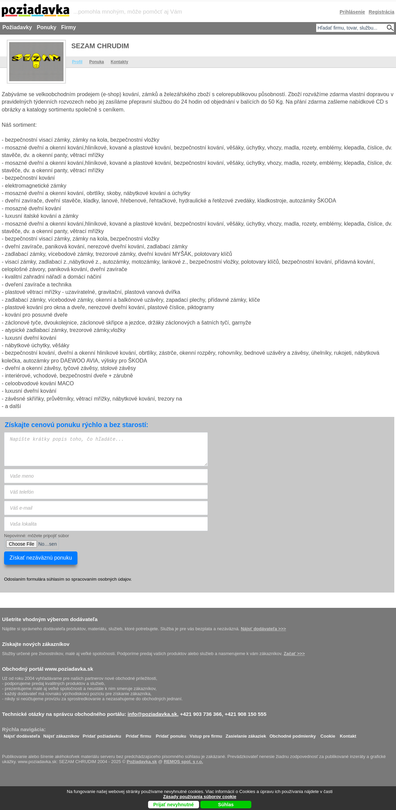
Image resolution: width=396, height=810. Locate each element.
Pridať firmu (138, 734)
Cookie (328, 734)
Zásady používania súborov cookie (199, 796)
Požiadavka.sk (142, 761)
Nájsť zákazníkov (61, 734)
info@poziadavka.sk (152, 714)
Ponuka (96, 61)
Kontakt (348, 734)
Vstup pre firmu (206, 734)
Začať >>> (294, 653)
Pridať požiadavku (102, 734)
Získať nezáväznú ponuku (41, 558)
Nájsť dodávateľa (22, 734)
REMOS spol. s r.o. (183, 761)
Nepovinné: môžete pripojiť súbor (36, 535)
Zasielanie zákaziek (246, 734)
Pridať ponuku (171, 734)
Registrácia (381, 12)
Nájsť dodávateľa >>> (263, 628)
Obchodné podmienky (292, 734)
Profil (77, 61)
